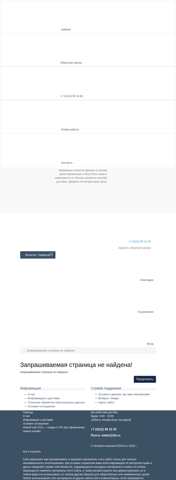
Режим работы (69, 116)
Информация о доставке (44, 398)
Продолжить (144, 379)
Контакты (67, 149)
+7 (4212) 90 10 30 (111, 228)
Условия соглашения (41, 406)
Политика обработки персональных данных (56, 402)
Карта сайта (106, 402)
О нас (31, 394)
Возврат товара (108, 398)
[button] (122, 331)
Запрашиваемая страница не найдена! (51, 350)
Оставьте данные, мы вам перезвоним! (124, 394)
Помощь (28, 412)
